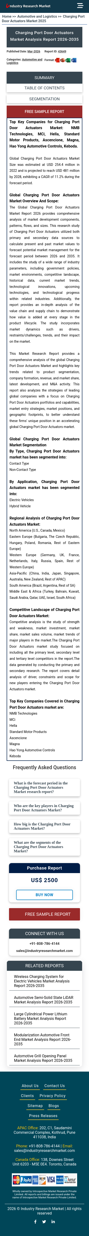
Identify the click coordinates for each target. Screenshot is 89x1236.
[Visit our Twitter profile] (44, 1222)
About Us (30, 1085)
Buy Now (44, 895)
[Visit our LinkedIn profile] (53, 1222)
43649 (62, 51)
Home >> (9, 16)
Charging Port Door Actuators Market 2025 (43, 18)
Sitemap (35, 1106)
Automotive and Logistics (24, 61)
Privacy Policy (53, 1096)
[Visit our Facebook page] (35, 1222)
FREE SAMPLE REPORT (44, 111)
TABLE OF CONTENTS (44, 88)
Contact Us (54, 1085)
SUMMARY (45, 77)
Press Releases (43, 1116)
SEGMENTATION (44, 99)
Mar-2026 (34, 51)
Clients (27, 1096)
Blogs (54, 1106)
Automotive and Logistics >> (39, 16)
